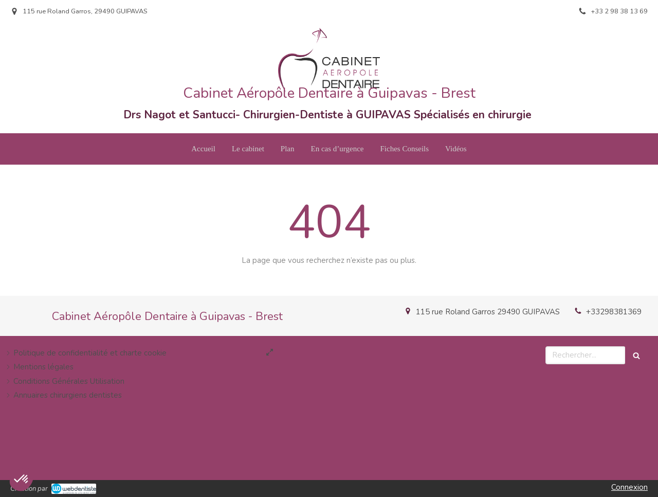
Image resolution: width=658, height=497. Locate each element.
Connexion (629, 487)
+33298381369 (614, 312)
